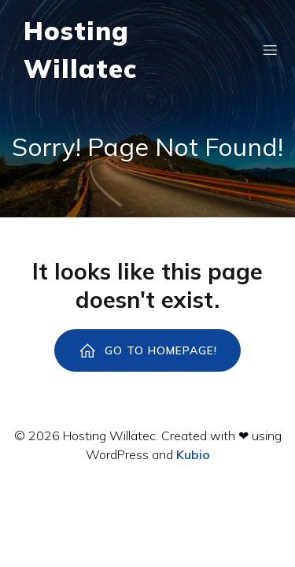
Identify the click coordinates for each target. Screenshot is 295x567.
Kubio (193, 454)
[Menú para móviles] (269, 49)
